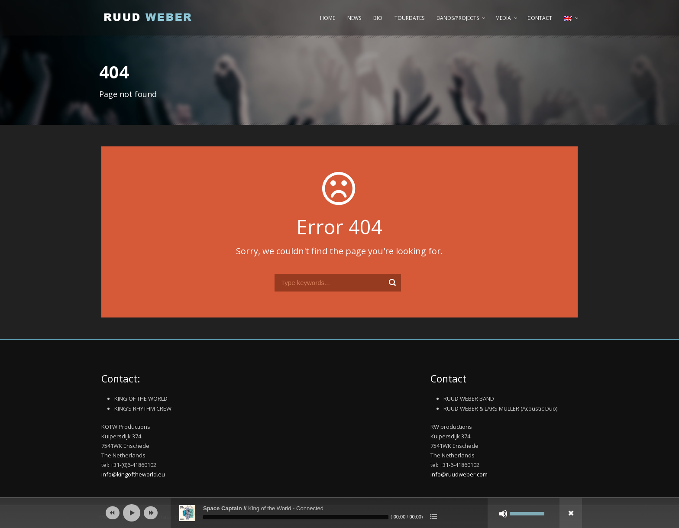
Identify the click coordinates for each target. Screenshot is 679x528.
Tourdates (409, 18)
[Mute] (503, 513)
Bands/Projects (457, 18)
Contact (539, 18)
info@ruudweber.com (459, 474)
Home (327, 18)
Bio (377, 18)
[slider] (295, 517)
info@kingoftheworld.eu (133, 474)
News (354, 18)
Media (503, 18)
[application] (339, 513)
